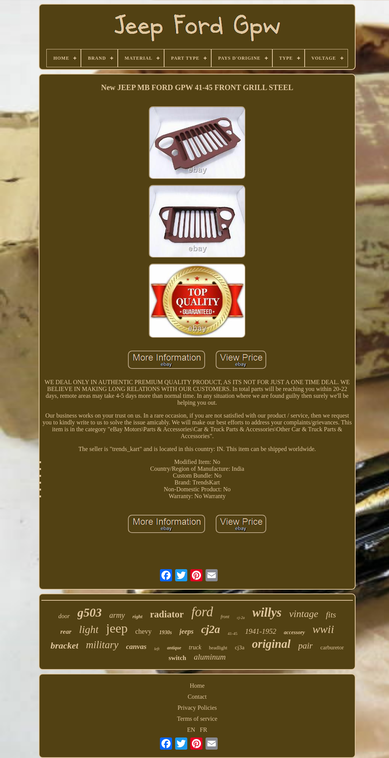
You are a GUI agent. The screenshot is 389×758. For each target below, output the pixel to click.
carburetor (332, 647)
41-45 (232, 633)
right (137, 616)
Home (197, 685)
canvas (136, 646)
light (88, 629)
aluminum (210, 656)
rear (65, 631)
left (157, 648)
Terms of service (197, 718)
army (117, 615)
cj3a (239, 647)
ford (202, 612)
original (271, 643)
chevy (143, 631)
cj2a (210, 629)
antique (174, 647)
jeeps (186, 631)
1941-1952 (260, 631)
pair (305, 645)
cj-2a (241, 618)
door (64, 616)
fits (331, 614)
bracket (64, 645)
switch (177, 657)
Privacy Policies (197, 707)
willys (266, 612)
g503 (89, 612)
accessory (294, 632)
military (102, 644)
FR (203, 729)
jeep (117, 628)
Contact (197, 696)
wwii (323, 629)
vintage (303, 613)
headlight (218, 647)
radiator (167, 614)
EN (191, 729)
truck (195, 647)
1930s (165, 632)
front (225, 616)
